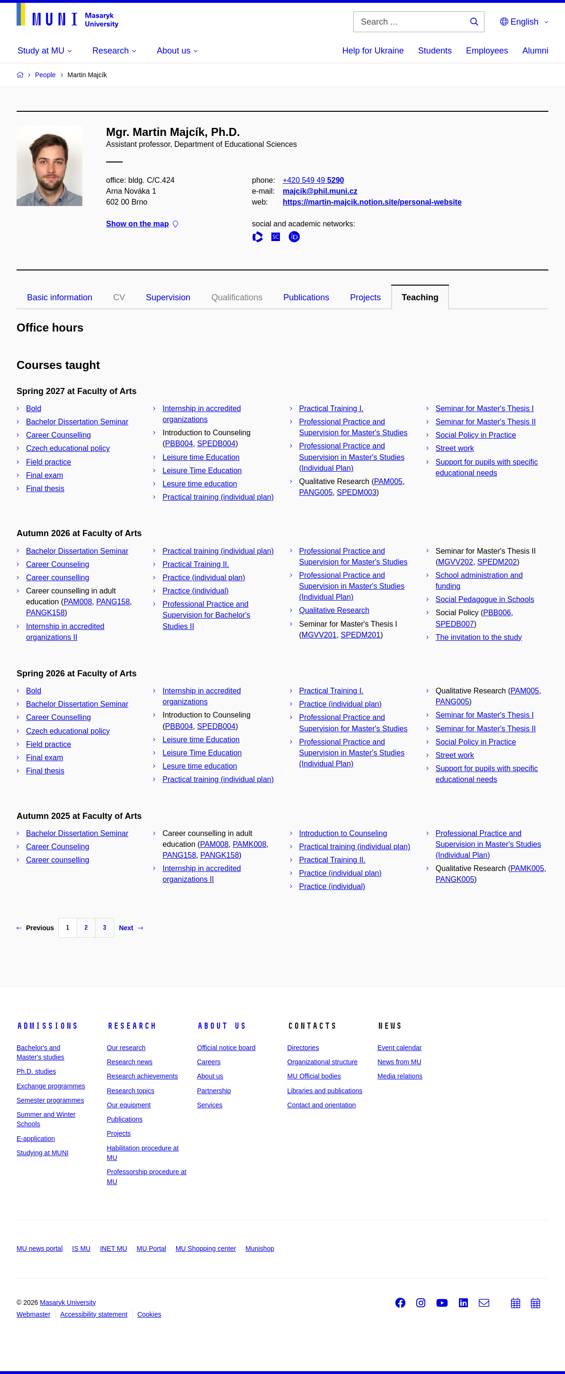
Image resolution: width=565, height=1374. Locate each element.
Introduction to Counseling (343, 833)
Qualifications (236, 297)
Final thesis (45, 489)
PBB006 (497, 613)
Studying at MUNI (43, 1153)
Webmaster (33, 1314)
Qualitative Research (334, 610)
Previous (35, 928)
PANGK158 (45, 613)
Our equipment (129, 1105)
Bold (33, 408)
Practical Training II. (195, 564)
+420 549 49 (313, 180)
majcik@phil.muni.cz (320, 191)
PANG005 (316, 492)
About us (221, 1026)
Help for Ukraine (373, 50)
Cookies (149, 1314)
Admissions (47, 1026)
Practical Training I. (331, 408)
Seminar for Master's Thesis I (485, 408)
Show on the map (142, 224)
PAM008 (77, 602)
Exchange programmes (51, 1086)
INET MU (113, 1248)
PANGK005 (455, 879)
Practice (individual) (195, 591)
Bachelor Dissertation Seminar (77, 422)
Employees (487, 50)
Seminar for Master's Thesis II (486, 422)
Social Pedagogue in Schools (485, 599)
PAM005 (388, 481)
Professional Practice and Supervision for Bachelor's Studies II (206, 615)
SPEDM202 (497, 562)
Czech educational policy (68, 448)
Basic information (59, 297)
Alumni (535, 50)
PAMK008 (250, 844)
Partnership (214, 1091)
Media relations (399, 1076)
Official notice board (226, 1047)
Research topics (130, 1091)
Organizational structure (322, 1062)
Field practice (48, 462)
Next (131, 928)
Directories (303, 1047)
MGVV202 (455, 562)
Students (435, 50)
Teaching (420, 297)
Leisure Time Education (202, 471)
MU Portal (151, 1248)
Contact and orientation (321, 1105)
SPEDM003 (357, 492)
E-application (36, 1138)
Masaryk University (68, 1302)
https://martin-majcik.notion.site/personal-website (372, 202)
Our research (126, 1047)
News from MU (399, 1062)
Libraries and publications (325, 1091)
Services (210, 1105)
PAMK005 (527, 868)
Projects (365, 297)
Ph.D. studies (36, 1071)
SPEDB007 (455, 624)
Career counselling (57, 578)
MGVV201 (319, 635)
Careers (209, 1062)
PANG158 (113, 602)
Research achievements (142, 1076)
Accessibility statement (93, 1314)
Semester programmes (50, 1100)
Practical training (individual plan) (218, 497)
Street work (455, 448)
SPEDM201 (361, 635)
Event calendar (399, 1047)
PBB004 (179, 444)
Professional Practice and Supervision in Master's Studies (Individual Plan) (352, 457)
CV (119, 297)
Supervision (168, 297)
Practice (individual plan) (203, 578)
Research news (130, 1062)
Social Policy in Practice (476, 435)
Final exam (44, 475)
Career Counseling (57, 564)
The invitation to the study (479, 637)
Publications (306, 297)
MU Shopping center (206, 1248)
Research (131, 1026)
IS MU (81, 1248)
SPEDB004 (216, 444)
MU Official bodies (314, 1076)
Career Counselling (58, 435)
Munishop (259, 1248)
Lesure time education (199, 484)
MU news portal (40, 1248)
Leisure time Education (201, 457)
